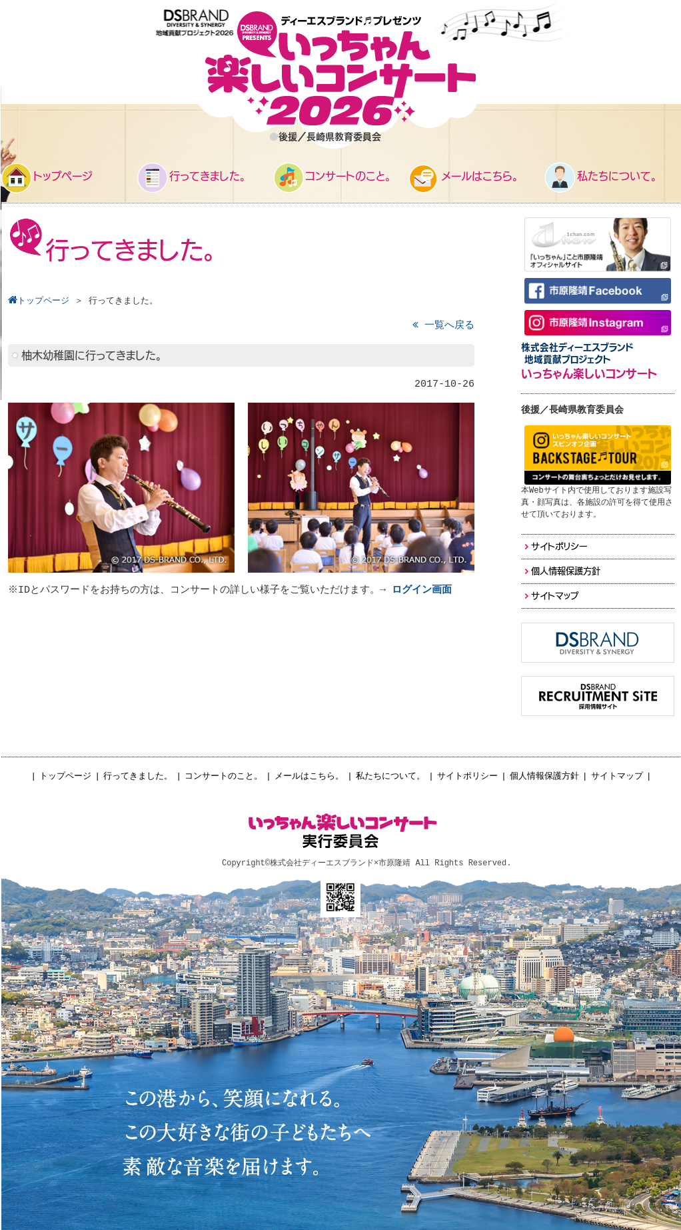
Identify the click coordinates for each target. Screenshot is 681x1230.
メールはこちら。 (309, 776)
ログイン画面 (424, 590)
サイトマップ (617, 776)
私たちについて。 (390, 776)
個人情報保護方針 (544, 776)
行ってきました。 (138, 776)
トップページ (65, 776)
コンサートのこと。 (224, 776)
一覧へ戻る (443, 325)
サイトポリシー (467, 776)
